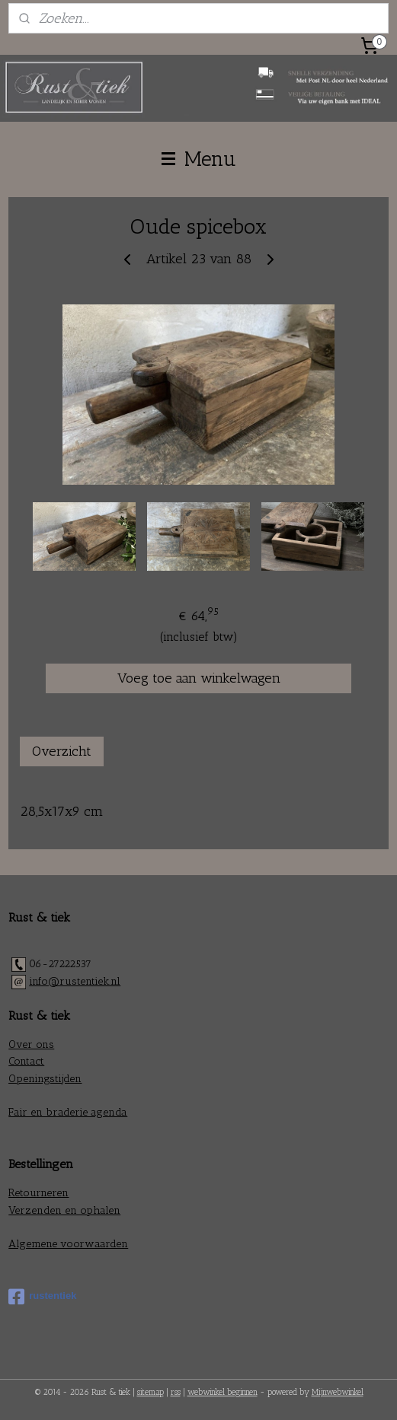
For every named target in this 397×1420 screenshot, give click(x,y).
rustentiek (42, 1297)
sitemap (150, 1392)
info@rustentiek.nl (74, 981)
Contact (26, 1061)
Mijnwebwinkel (337, 1392)
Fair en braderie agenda (67, 1112)
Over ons (31, 1044)
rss (176, 1392)
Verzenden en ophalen (64, 1210)
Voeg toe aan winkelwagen (198, 678)
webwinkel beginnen (222, 1392)
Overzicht (61, 751)
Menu (199, 159)
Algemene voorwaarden (68, 1243)
